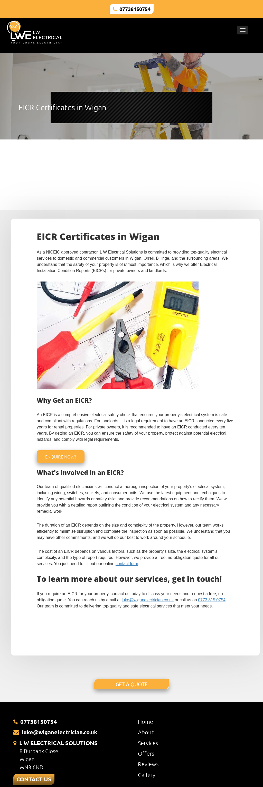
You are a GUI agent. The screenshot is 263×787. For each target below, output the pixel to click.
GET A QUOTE (131, 684)
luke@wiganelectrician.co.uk (148, 600)
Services (148, 742)
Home (145, 721)
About (146, 732)
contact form (127, 563)
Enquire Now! (60, 457)
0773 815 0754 (212, 600)
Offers (146, 753)
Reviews (148, 764)
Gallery (146, 774)
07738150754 (135, 9)
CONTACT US (33, 779)
